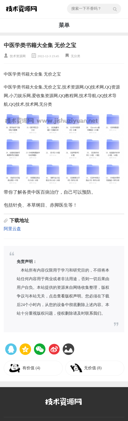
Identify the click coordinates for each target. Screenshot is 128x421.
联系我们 (93, 313)
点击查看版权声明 (65, 296)
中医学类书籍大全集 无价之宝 (40, 45)
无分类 (75, 56)
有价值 (31, 368)
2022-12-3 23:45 (48, 56)
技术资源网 (18, 56)
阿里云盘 (12, 228)
